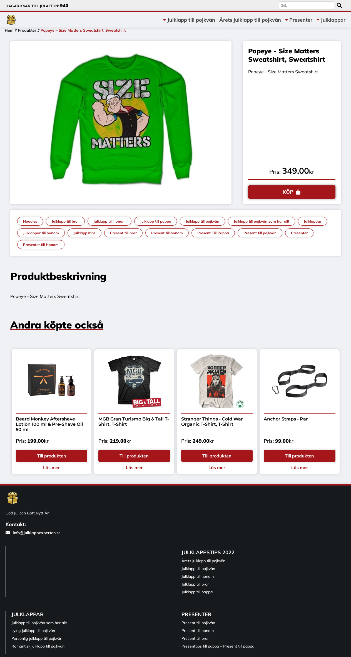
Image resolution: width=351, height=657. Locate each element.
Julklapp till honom (109, 221)
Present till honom (167, 233)
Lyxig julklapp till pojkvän (33, 630)
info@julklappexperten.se (33, 532)
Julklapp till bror (65, 221)
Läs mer (51, 467)
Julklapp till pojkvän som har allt (261, 221)
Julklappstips (84, 233)
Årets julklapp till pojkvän (250, 20)
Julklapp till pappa (155, 221)
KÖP (288, 192)
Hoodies (30, 221)
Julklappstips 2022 (208, 552)
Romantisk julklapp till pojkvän (37, 646)
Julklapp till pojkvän (191, 20)
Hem (9, 30)
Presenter (300, 20)
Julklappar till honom (41, 233)
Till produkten (51, 456)
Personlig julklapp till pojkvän (36, 638)
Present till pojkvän (260, 233)
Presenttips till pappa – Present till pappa (217, 646)
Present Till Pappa (213, 233)
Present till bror (123, 233)
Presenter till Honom (41, 244)
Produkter (27, 30)
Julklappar (333, 20)
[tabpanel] (121, 121)
